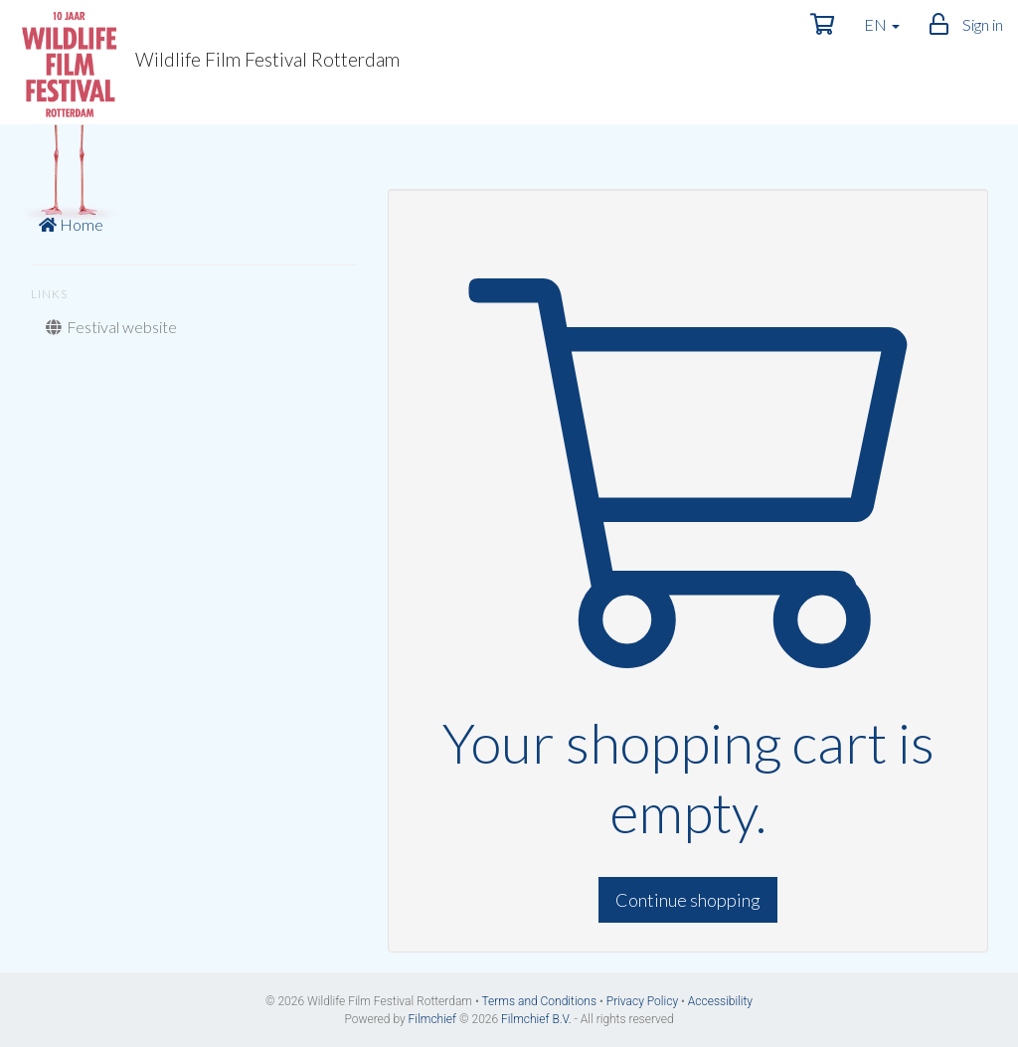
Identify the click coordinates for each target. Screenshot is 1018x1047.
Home (71, 224)
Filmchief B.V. (536, 1019)
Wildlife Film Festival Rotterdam (207, 64)
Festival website (111, 326)
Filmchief (432, 1019)
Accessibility (720, 1001)
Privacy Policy (642, 1001)
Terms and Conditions (538, 1001)
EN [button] (882, 24)
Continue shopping (688, 900)
